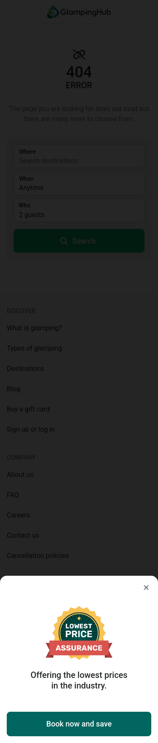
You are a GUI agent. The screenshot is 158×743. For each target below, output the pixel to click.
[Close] (146, 587)
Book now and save (79, 723)
